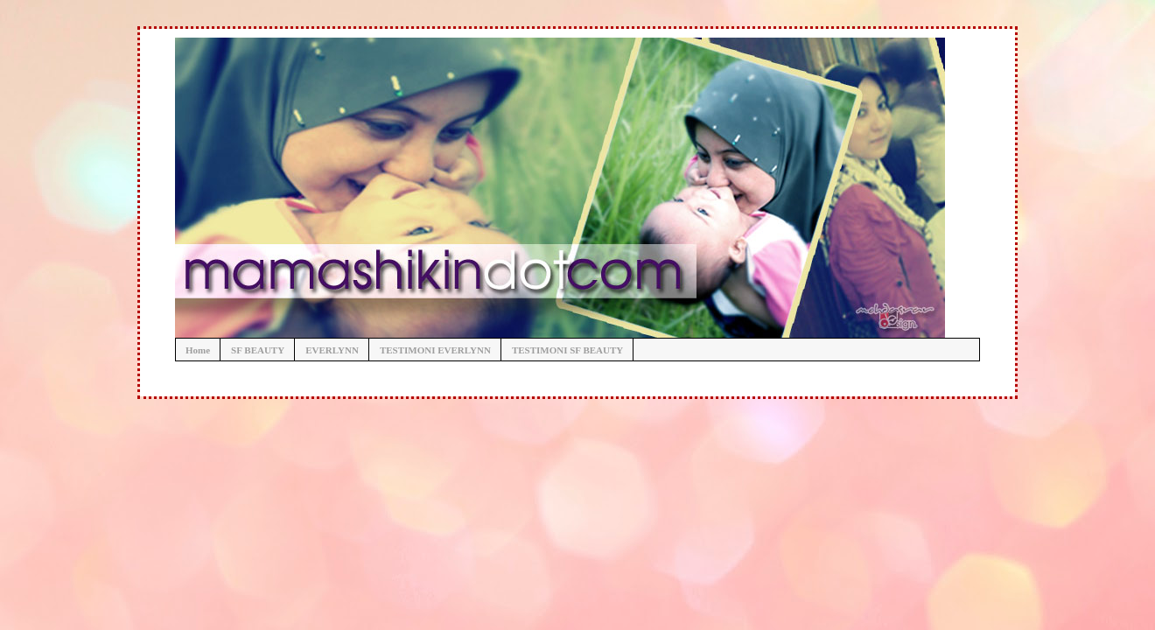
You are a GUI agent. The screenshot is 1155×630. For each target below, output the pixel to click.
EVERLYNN (332, 350)
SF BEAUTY (257, 350)
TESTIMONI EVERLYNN (435, 350)
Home (198, 350)
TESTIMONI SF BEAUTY (567, 350)
